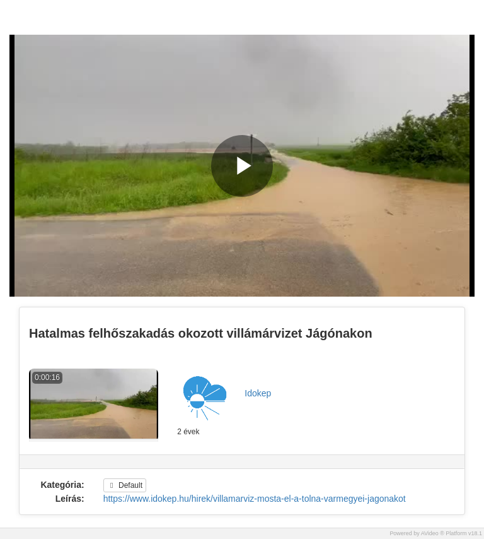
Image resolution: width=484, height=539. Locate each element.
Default (124, 485)
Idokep (258, 393)
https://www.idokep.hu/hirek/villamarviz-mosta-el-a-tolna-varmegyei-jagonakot (254, 499)
